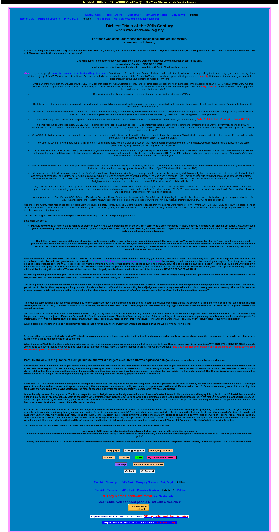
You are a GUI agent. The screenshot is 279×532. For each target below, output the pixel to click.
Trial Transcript (115, 14)
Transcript (111, 482)
